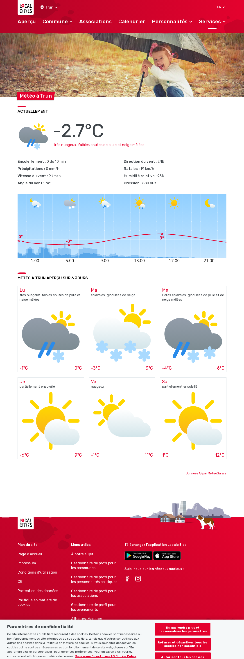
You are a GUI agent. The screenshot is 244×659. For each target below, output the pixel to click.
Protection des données (38, 591)
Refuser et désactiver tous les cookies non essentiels (183, 646)
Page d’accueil (30, 554)
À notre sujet (82, 554)
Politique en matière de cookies (37, 602)
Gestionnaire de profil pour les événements (93, 607)
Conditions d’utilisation (37, 572)
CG (20, 581)
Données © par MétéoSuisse (206, 473)
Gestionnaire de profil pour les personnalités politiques (94, 579)
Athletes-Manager (86, 619)
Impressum (27, 563)
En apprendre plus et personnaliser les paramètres (182, 631)
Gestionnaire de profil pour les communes (93, 565)
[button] (49, 7)
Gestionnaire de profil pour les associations (93, 593)
